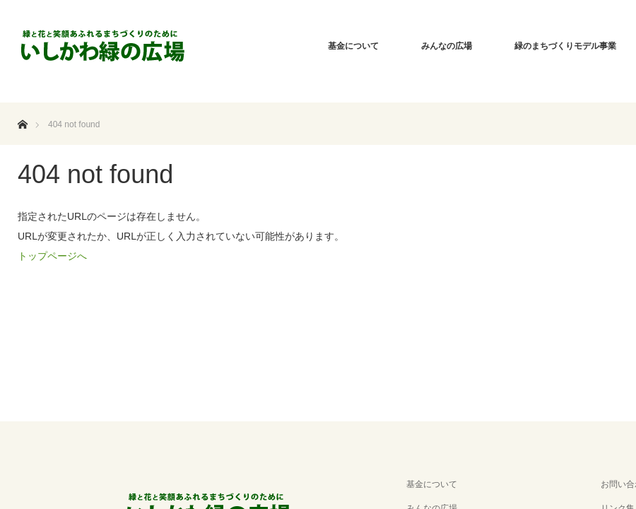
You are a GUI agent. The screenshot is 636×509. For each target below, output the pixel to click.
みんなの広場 (446, 46)
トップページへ (52, 256)
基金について (353, 46)
